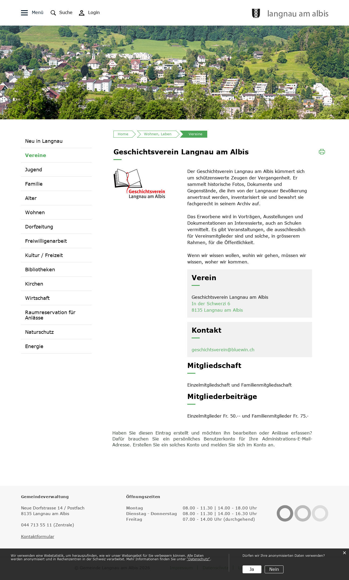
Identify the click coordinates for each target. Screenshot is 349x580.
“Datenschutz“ (198, 559)
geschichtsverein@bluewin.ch (223, 349)
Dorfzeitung (39, 227)
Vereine (35, 155)
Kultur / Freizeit (44, 255)
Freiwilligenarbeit (46, 241)
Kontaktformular (37, 536)
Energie (34, 346)
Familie (34, 184)
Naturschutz (39, 332)
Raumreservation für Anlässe (50, 315)
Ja (252, 569)
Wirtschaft (37, 298)
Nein (274, 569)
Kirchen (34, 284)
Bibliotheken (40, 269)
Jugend (33, 169)
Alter (31, 198)
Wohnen (35, 212)
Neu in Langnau (44, 141)
